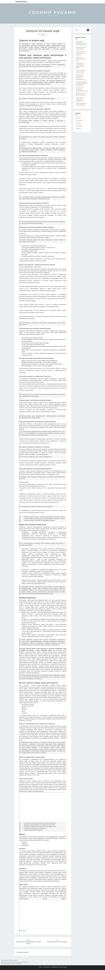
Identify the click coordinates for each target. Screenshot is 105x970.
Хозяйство (24, 930)
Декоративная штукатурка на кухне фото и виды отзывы (81, 43)
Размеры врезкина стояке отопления (11, 963)
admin (45, 34)
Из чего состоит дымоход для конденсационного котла (82, 89)
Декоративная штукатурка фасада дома (81, 59)
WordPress (56, 967)
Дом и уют (78, 117)
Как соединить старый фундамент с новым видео (28, 942)
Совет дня (78, 123)
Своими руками (21, 1)
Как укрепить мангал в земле (9, 960)
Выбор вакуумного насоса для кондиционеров (80, 99)
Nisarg (65, 967)
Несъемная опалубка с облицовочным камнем (14, 962)
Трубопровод (79, 125)
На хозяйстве (79, 120)
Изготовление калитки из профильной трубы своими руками (81, 83)
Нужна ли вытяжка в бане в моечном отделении (81, 53)
